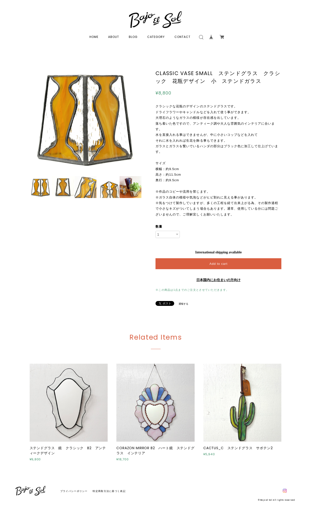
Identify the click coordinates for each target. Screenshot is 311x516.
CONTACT (182, 37)
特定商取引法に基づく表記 (109, 491)
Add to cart (218, 264)
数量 (159, 226)
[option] (86, 117)
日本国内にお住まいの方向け (218, 280)
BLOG (133, 37)
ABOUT (113, 37)
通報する (183, 303)
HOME (93, 37)
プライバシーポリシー (74, 491)
